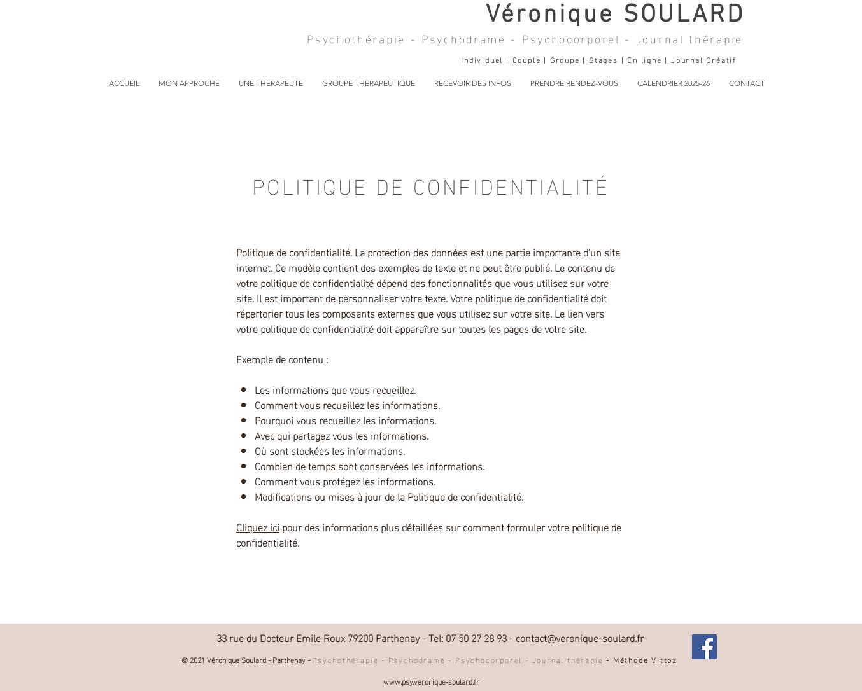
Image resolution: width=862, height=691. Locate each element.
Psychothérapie (356, 37)
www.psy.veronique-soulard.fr (431, 681)
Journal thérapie (689, 37)
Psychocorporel (571, 37)
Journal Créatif (704, 59)
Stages (605, 59)
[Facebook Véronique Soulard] (704, 646)
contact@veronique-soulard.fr (580, 637)
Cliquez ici (257, 526)
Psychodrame (466, 37)
